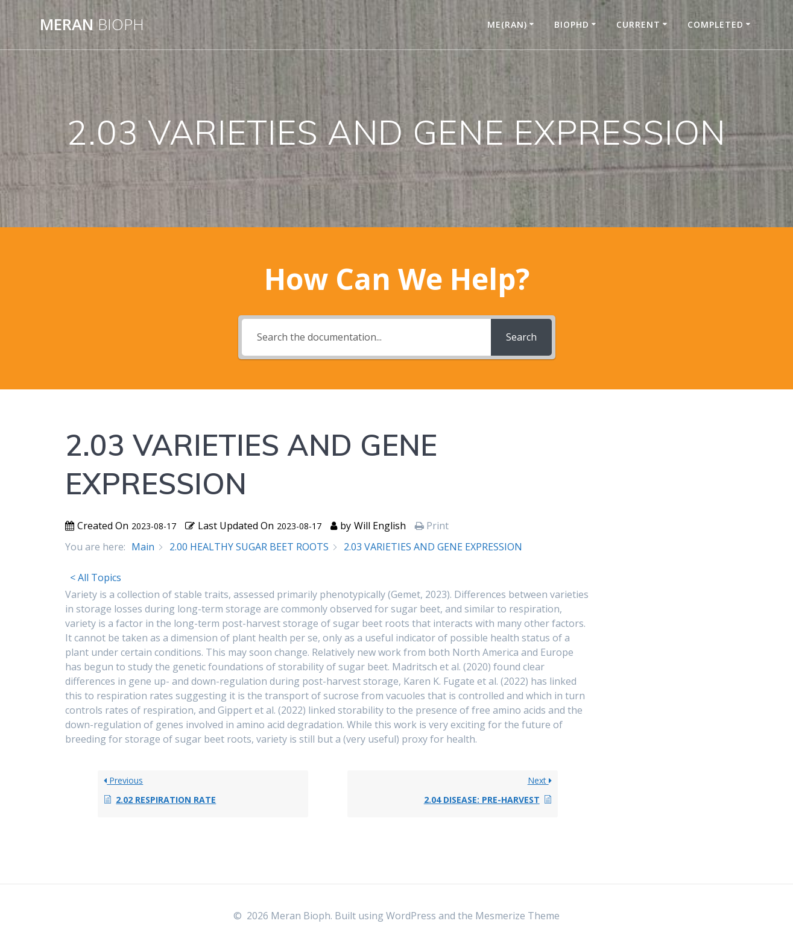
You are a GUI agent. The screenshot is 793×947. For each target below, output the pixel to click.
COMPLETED (715, 24)
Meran (92, 25)
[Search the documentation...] (366, 337)
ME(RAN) (507, 24)
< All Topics (95, 577)
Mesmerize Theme (517, 915)
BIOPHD (571, 24)
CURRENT (638, 24)
